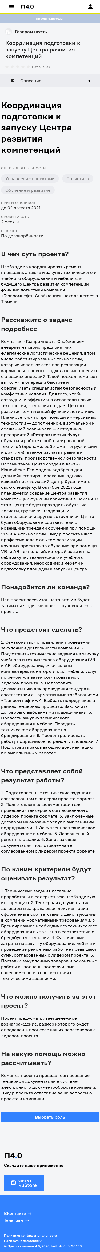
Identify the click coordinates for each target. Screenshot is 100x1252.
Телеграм (17, 1220)
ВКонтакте (18, 1213)
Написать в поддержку (23, 1241)
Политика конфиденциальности (30, 1235)
